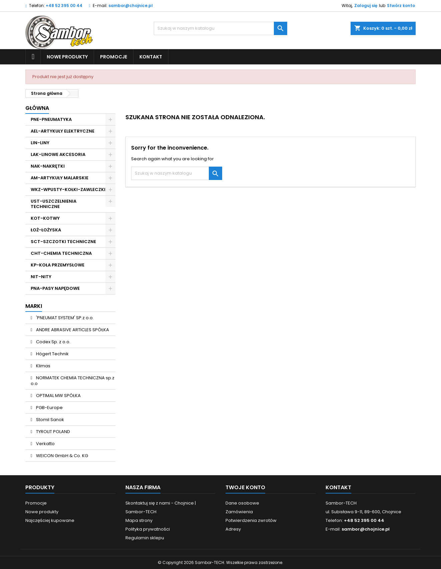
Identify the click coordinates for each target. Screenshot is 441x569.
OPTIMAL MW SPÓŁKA (58, 395)
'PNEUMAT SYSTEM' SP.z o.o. (64, 318)
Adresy (233, 529)
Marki (33, 306)
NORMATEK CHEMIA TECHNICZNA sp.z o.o (72, 381)
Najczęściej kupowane (49, 520)
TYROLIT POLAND (52, 431)
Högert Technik (52, 354)
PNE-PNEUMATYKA (51, 119)
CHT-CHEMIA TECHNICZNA (61, 253)
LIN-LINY (40, 143)
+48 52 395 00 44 (64, 5)
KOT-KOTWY (45, 218)
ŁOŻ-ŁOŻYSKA (46, 230)
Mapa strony (138, 520)
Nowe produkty (67, 56)
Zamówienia (239, 512)
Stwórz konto (401, 5)
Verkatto (45, 443)
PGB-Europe (49, 407)
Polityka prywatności (147, 529)
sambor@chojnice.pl (130, 5)
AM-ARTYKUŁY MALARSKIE (59, 178)
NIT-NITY (41, 276)
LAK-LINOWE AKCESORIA (58, 154)
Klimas (42, 366)
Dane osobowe (242, 503)
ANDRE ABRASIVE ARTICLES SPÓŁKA (72, 330)
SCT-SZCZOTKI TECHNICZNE (63, 241)
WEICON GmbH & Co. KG (61, 455)
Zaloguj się (365, 5)
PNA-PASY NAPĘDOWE (55, 288)
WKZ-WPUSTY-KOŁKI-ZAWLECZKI (68, 189)
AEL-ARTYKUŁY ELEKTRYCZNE (62, 131)
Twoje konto (245, 487)
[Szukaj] (220, 28)
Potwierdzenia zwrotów (251, 520)
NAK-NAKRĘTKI (48, 166)
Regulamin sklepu (144, 538)
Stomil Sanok (49, 419)
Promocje (113, 56)
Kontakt (150, 56)
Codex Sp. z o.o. (52, 342)
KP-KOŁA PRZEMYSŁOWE (57, 265)
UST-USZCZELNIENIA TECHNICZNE (53, 204)
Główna (37, 108)
